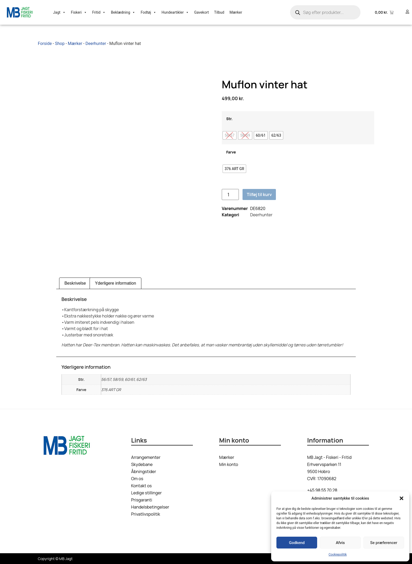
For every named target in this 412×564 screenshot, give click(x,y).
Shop (59, 43)
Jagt (59, 12)
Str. (229, 119)
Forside (45, 43)
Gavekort (201, 12)
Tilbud (219, 12)
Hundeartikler (175, 12)
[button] (401, 498)
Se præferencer (383, 542)
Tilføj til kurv (259, 194)
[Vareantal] (230, 194)
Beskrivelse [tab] (75, 283)
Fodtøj (148, 12)
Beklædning (123, 12)
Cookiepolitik (337, 554)
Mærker (235, 12)
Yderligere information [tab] (115, 283)
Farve (231, 152)
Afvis (340, 542)
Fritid (99, 12)
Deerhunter (95, 43)
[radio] (229, 135)
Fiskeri (79, 12)
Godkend (297, 542)
